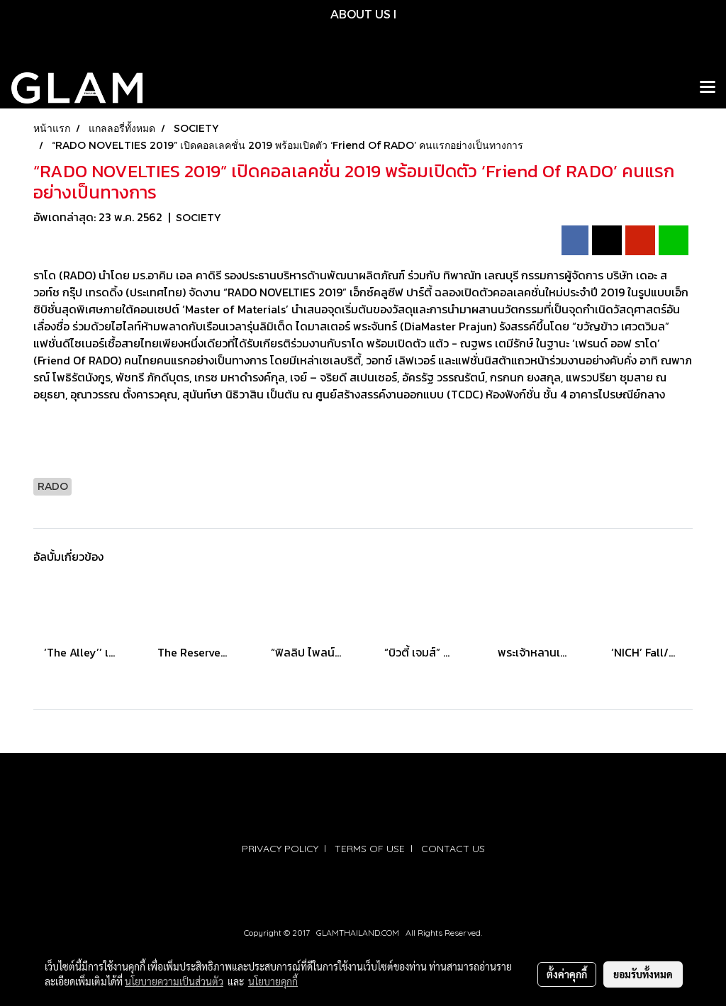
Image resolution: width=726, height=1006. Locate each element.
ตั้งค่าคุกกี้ (567, 974)
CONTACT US (453, 848)
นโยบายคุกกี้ (273, 981)
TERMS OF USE (370, 848)
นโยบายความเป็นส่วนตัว (174, 981)
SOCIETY (198, 217)
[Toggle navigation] (707, 88)
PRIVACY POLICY (280, 848)
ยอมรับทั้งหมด (643, 974)
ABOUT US (360, 14)
